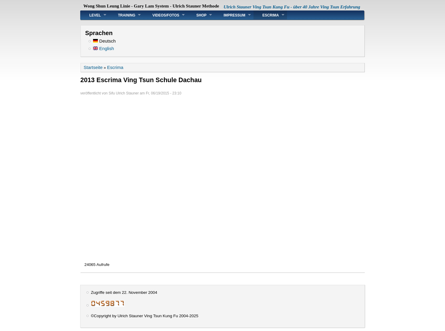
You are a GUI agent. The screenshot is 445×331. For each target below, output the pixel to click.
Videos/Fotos (164, 15)
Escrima (268, 15)
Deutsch (104, 40)
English (103, 48)
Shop (199, 15)
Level (94, 15)
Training (125, 15)
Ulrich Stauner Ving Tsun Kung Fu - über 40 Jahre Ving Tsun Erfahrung (292, 6)
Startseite (93, 67)
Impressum (233, 15)
